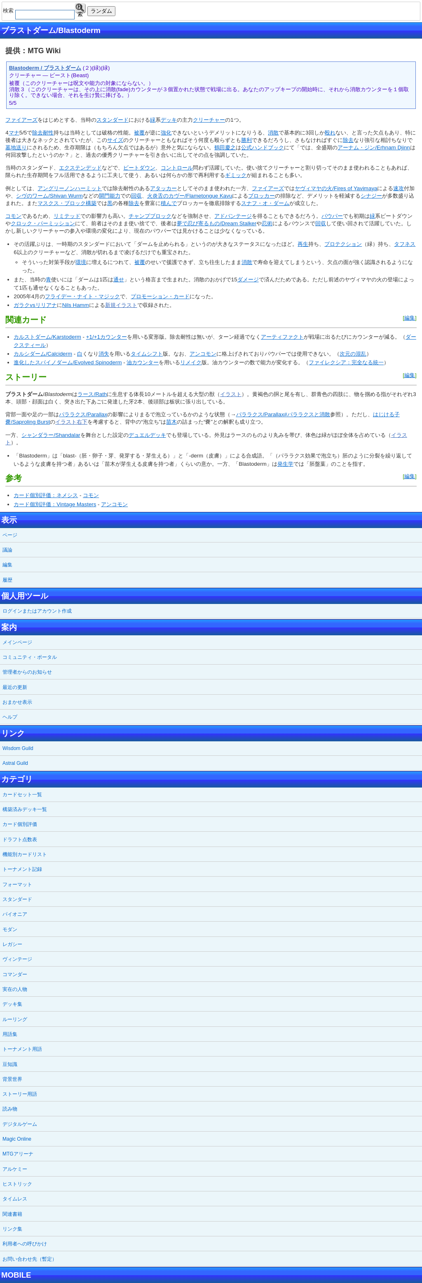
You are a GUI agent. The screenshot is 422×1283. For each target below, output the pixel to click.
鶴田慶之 (225, 147)
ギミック (235, 175)
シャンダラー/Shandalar (50, 435)
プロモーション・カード (160, 296)
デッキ (169, 120)
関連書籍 (12, 1214)
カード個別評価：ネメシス (46, 495)
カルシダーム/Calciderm (43, 354)
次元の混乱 (353, 354)
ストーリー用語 (19, 1094)
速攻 (398, 188)
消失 (103, 354)
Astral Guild (15, 763)
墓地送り (16, 147)
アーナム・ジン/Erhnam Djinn (374, 147)
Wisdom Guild (17, 748)
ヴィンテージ (17, 959)
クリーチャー (209, 120)
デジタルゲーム (19, 1124)
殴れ (330, 133)
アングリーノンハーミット (70, 188)
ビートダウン (139, 168)
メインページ (17, 642)
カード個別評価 (19, 824)
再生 (303, 244)
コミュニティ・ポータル (29, 657)
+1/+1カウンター (106, 337)
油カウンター (143, 362)
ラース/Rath (92, 394)
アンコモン (203, 354)
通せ (118, 279)
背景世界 (12, 1079)
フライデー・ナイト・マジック (82, 296)
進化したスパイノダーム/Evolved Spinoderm (68, 362)
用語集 (9, 1034)
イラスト (230, 394)
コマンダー (14, 974)
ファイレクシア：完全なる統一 (346, 362)
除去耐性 (43, 133)
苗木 (171, 422)
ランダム (101, 11)
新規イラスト (121, 305)
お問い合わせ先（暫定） (29, 1259)
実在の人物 (14, 989)
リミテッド (67, 216)
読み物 (9, 1109)
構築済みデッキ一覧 (24, 809)
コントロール (177, 168)
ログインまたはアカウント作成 (37, 611)
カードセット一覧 (22, 794)
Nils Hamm (75, 305)
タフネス (404, 244)
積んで (169, 203)
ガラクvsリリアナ (35, 305)
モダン (9, 929)
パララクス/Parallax (83, 414)
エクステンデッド (80, 168)
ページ (9, 535)
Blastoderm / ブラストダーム (45, 68)
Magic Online (16, 1139)
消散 (273, 133)
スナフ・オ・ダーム (265, 203)
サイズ (115, 140)
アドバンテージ (233, 216)
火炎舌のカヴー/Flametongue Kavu (189, 196)
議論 (7, 550)
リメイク (191, 362)
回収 (136, 196)
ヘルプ (9, 717)
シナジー (371, 196)
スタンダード (112, 120)
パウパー (332, 216)
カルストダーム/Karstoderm (47, 337)
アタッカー (163, 188)
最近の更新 (14, 687)
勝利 (246, 140)
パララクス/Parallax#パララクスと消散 (283, 414)
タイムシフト (147, 354)
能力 (115, 196)
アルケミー (14, 1169)
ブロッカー (261, 196)
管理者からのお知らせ (27, 672)
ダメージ (248, 279)
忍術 (267, 223)
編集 (409, 318)
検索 (80, 8)
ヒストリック (17, 1184)
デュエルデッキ (147, 435)
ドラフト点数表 (19, 839)
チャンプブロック (150, 216)
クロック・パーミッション (43, 223)
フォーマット (17, 884)
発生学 (285, 464)
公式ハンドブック (262, 147)
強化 (166, 133)
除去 (348, 140)
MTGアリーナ (17, 1154)
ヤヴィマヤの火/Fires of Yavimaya (336, 188)
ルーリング (14, 1019)
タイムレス (14, 1199)
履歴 (7, 580)
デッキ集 (12, 1004)
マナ (14, 133)
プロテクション (343, 244)
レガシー (12, 944)
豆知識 (9, 1064)
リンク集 (12, 1229)
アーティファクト (282, 337)
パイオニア (14, 914)
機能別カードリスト (24, 854)
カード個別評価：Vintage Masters (55, 504)
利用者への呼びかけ (24, 1244)
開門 (104, 196)
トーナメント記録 (22, 869)
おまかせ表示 (17, 702)
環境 (80, 262)
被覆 (139, 133)
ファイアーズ (21, 120)
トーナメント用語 (22, 1049)
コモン (13, 216)
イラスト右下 (71, 422)
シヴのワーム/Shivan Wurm (49, 196)
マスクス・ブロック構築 (67, 203)
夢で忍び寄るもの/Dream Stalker (216, 223)
